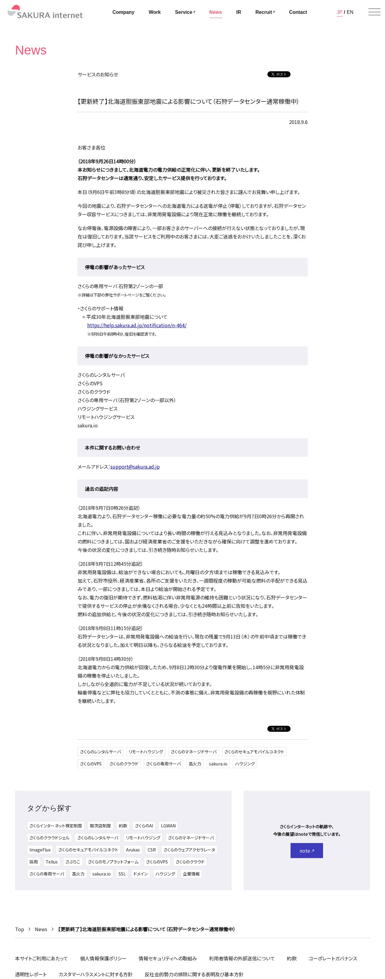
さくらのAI (144, 826)
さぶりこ (73, 862)
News (41, 929)
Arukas (133, 850)
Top (19, 929)
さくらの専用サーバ (163, 764)
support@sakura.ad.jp (135, 466)
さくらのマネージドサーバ (194, 752)
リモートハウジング (146, 752)
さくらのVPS (91, 764)
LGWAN (168, 826)
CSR (152, 850)
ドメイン (141, 874)
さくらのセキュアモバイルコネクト (254, 752)
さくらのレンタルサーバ (100, 752)
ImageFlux (40, 850)
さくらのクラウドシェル (49, 838)
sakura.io (218, 764)
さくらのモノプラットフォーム (113, 862)
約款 (123, 826)
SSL (122, 874)
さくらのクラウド (123, 764)
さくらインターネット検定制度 (55, 826)
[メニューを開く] (374, 12)
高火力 (195, 764)
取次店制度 (100, 826)
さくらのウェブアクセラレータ (189, 850)
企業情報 (191, 874)
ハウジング (245, 764)
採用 (33, 862)
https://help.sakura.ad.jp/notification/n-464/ (136, 325)
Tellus (52, 862)
